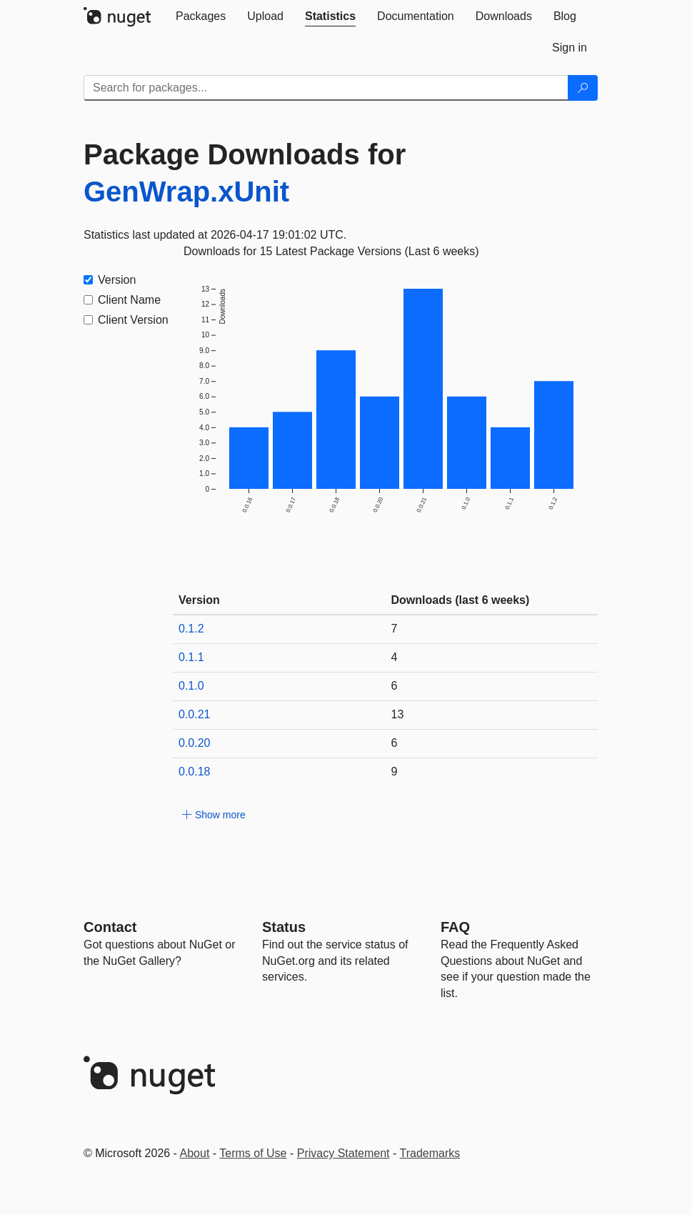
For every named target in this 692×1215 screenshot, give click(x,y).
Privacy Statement (343, 1153)
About (195, 1153)
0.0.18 (194, 771)
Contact (110, 927)
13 (397, 714)
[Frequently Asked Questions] (455, 927)
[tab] (200, 16)
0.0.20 (194, 743)
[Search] (583, 88)
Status (284, 927)
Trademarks (430, 1153)
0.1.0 (191, 686)
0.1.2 (191, 629)
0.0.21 (194, 714)
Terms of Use (252, 1153)
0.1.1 (191, 657)
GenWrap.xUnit (186, 191)
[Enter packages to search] (326, 88)
